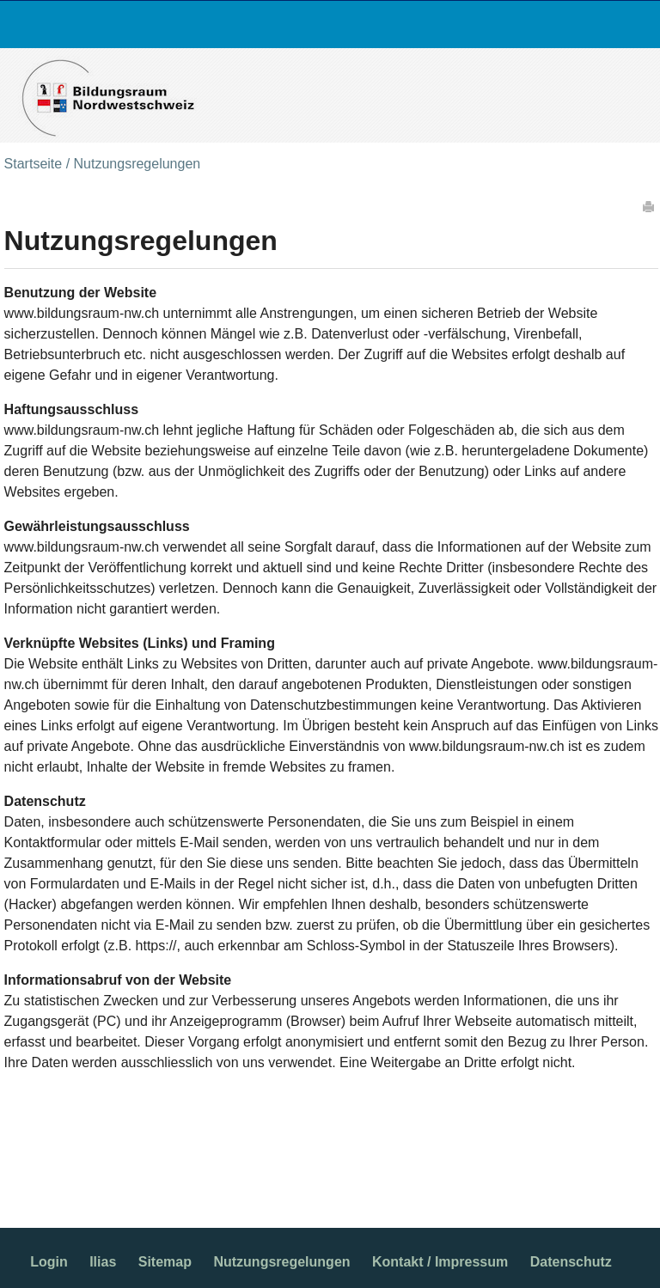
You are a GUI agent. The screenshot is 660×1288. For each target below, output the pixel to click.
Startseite (33, 163)
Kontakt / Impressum (440, 1261)
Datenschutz (571, 1261)
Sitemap (165, 1261)
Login (49, 1261)
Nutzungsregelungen (281, 1261)
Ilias (102, 1261)
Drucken (649, 206)
